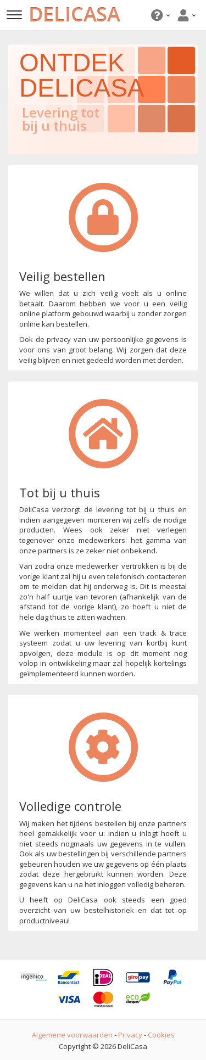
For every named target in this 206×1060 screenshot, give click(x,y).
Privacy (130, 1035)
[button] (159, 15)
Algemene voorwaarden (72, 1035)
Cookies (161, 1035)
